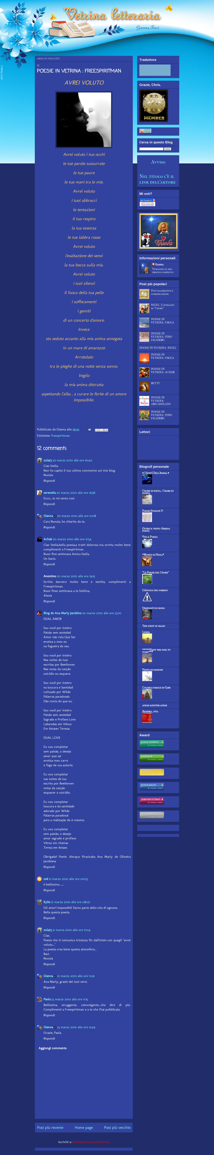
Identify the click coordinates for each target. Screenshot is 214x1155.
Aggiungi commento (53, 1048)
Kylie (47, 902)
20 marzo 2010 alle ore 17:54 (72, 539)
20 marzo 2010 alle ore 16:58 (76, 493)
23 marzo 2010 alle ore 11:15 (69, 999)
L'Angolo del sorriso (155, 590)
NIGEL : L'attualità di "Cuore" (162, 306)
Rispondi (49, 481)
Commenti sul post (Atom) (90, 1142)
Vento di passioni (152, 669)
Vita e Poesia (149, 536)
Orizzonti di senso (153, 608)
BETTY (155, 383)
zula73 (48, 460)
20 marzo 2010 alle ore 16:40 (72, 460)
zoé (46, 879)
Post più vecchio (117, 1127)
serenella (50, 493)
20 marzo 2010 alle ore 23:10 (101, 613)
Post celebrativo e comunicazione (162, 292)
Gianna (48, 516)
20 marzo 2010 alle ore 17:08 (76, 516)
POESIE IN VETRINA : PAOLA (162, 321)
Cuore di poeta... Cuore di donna (157, 492)
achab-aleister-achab (154, 705)
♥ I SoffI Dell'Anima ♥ (155, 473)
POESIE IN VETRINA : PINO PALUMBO (161, 337)
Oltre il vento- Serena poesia (156, 529)
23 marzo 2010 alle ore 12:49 (76, 1027)
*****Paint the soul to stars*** (156, 650)
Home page (84, 1127)
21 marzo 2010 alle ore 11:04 (71, 930)
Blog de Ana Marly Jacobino (62, 613)
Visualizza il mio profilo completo (162, 270)
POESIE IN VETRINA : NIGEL (157, 347)
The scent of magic (153, 625)
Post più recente (50, 1127)
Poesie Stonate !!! (152, 510)
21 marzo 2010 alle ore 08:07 (70, 902)
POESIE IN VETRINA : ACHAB (162, 370)
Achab (48, 539)
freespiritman (60, 436)
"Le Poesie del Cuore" (155, 572)
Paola (47, 999)
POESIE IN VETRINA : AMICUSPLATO (161, 401)
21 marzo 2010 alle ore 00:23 (68, 879)
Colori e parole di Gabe (156, 687)
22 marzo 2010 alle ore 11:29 (75, 976)
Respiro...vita (150, 711)
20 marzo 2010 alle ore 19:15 (76, 576)
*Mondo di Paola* (153, 554)
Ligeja (146, 632)
